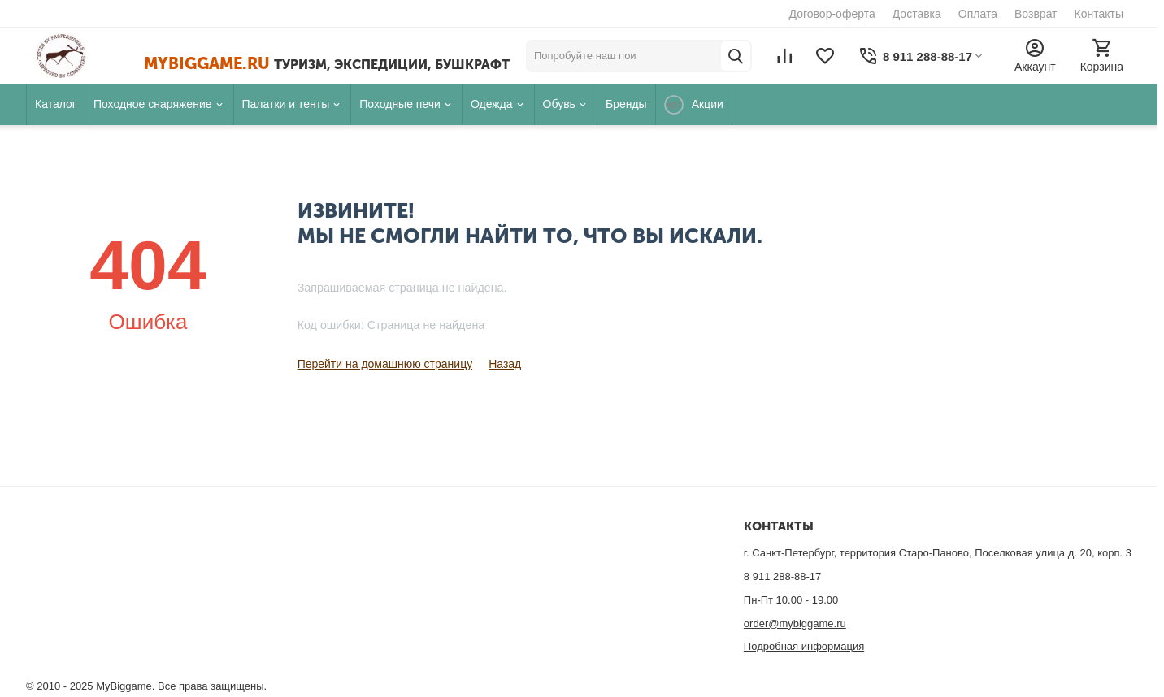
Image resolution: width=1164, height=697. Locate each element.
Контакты (1099, 13)
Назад (505, 363)
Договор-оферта (832, 13)
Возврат (1036, 13)
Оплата (977, 13)
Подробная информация (804, 646)
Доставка (917, 13)
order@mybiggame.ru (795, 623)
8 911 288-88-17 (782, 576)
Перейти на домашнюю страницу (385, 363)
